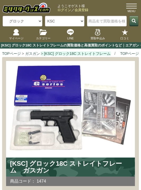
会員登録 (81, 10)
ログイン (64, 10)
